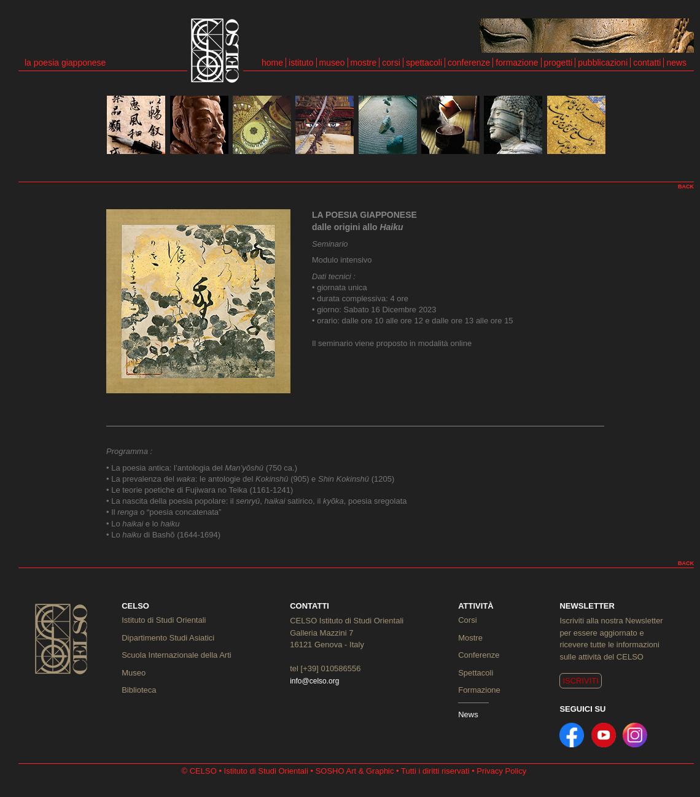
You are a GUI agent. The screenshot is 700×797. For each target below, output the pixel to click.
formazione (517, 62)
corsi (391, 62)
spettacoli (424, 62)
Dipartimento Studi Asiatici (168, 637)
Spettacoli (475, 672)
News (468, 714)
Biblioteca (139, 690)
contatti (647, 62)
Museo (134, 672)
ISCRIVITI (580, 680)
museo (332, 62)
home (272, 62)
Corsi (467, 620)
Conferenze (478, 655)
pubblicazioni (603, 62)
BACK (686, 186)
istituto (301, 62)
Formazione (479, 690)
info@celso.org (314, 681)
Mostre (470, 637)
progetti (558, 62)
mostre (364, 62)
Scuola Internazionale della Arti (176, 655)
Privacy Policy (501, 771)
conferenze (469, 62)
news (676, 62)
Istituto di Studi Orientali (164, 620)
